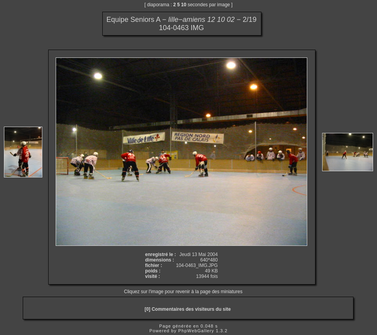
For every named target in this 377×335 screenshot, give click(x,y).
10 (183, 4)
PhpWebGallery (196, 330)
